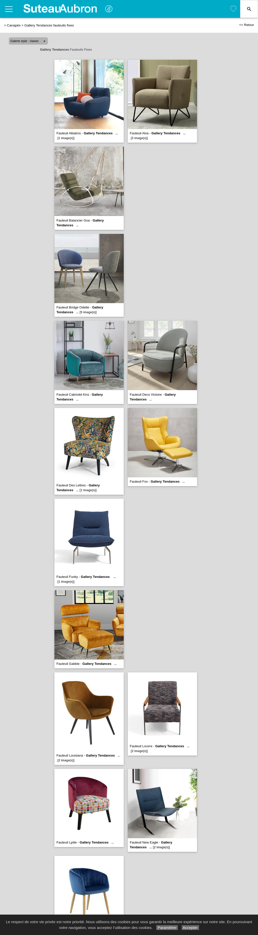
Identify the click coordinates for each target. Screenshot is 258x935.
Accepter (190, 927)
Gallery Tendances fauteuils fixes (49, 25)
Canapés (14, 25)
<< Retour (246, 25)
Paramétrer (166, 927)
